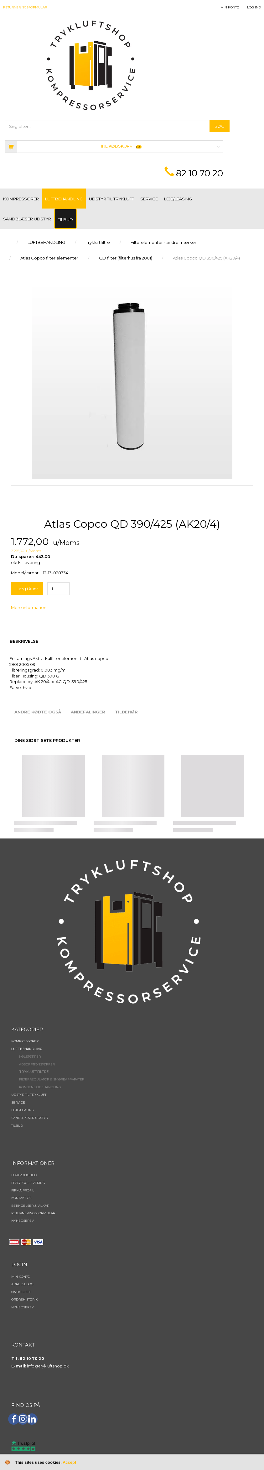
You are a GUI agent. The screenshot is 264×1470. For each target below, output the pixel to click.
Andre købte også (37, 711)
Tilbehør (126, 711)
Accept (69, 1462)
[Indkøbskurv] (114, 146)
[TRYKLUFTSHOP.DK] (90, 64)
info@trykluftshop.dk (48, 1366)
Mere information (28, 607)
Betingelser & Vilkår (30, 1206)
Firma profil (22, 1190)
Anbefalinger (88, 711)
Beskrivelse (24, 641)
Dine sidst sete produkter (47, 740)
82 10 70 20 (199, 173)
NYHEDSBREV (22, 1221)
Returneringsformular (25, 7)
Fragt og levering (28, 1183)
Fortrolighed (24, 1175)
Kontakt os (21, 1198)
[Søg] (220, 126)
